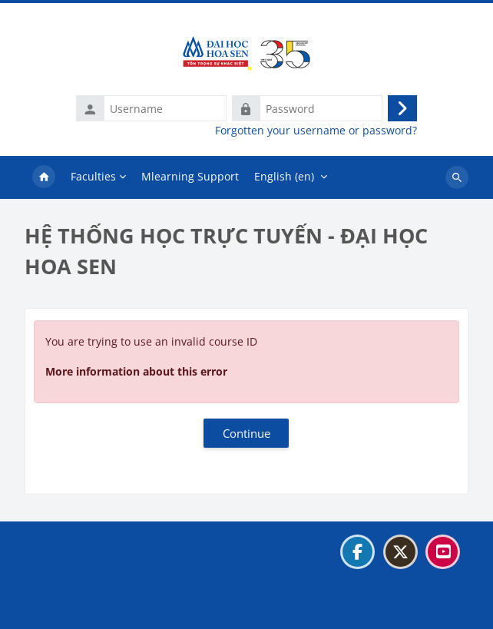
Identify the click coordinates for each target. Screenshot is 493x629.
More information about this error (136, 371)
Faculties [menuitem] (93, 176)
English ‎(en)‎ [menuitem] (284, 176)
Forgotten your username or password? (316, 130)
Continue (246, 433)
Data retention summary (96, 589)
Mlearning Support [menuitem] (190, 176)
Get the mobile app (82, 608)
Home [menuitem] (44, 177)
